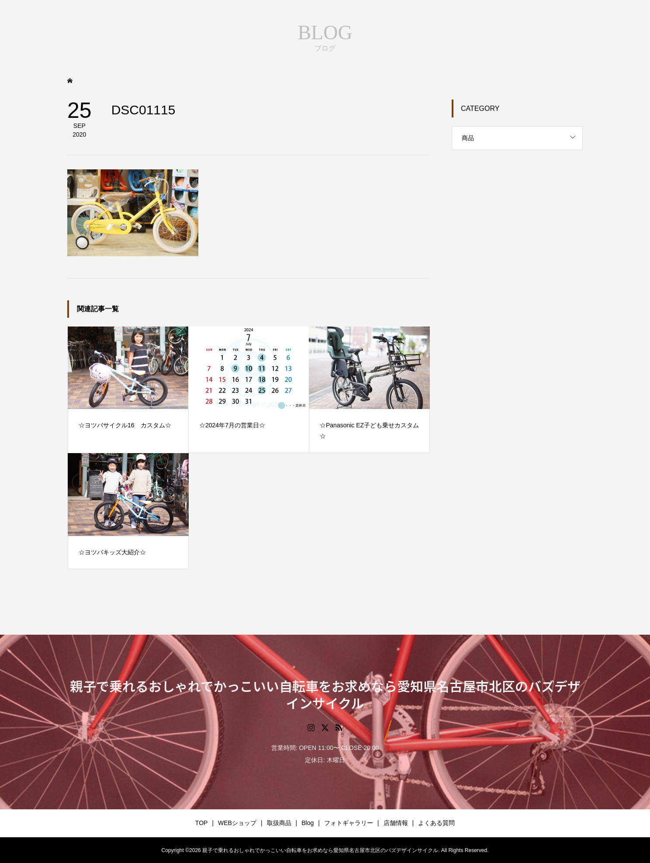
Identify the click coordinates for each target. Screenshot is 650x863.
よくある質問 (436, 822)
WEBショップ (237, 822)
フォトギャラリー (348, 822)
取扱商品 (279, 822)
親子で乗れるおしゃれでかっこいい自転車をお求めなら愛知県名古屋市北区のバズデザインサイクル (325, 694)
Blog (307, 822)
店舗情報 (396, 822)
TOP (201, 822)
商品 (468, 137)
